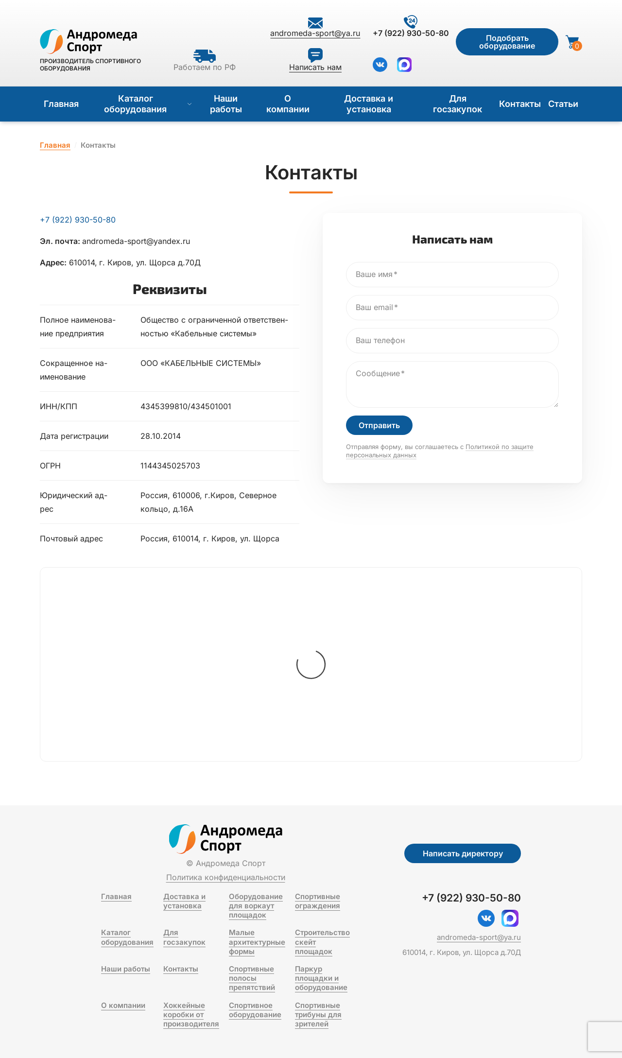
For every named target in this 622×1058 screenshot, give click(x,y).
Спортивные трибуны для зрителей (318, 1014)
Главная (61, 104)
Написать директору (463, 853)
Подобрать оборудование (507, 42)
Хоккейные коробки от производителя (191, 1014)
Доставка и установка (368, 103)
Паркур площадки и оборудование (321, 978)
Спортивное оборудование (255, 1010)
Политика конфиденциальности (225, 877)
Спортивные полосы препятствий (252, 978)
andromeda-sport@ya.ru (479, 937)
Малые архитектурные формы (257, 941)
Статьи (563, 104)
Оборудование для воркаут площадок (256, 905)
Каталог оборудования (148, 103)
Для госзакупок (457, 103)
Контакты (520, 104)
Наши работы (226, 103)
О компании (288, 103)
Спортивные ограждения (317, 901)
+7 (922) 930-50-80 (78, 220)
